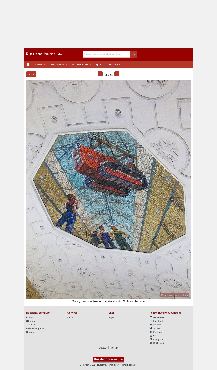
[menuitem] (28, 64)
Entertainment (113, 64)
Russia (38, 64)
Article (31, 74)
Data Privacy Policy (36, 328)
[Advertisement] (108, 24)
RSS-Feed (157, 343)
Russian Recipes (80, 64)
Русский (114, 347)
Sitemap (30, 321)
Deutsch (103, 347)
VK (153, 335)
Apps (98, 64)
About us (30, 324)
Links (70, 317)
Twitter (155, 328)
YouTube (156, 324)
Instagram (156, 339)
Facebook (156, 321)
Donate (30, 332)
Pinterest (156, 332)
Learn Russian (57, 64)
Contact (30, 317)
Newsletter (157, 317)
